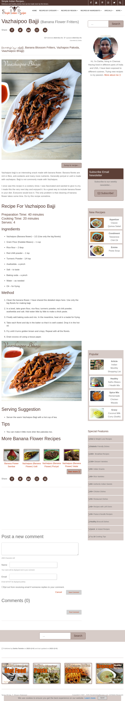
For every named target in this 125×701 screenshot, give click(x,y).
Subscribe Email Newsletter (99, 173)
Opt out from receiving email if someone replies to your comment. (33, 587)
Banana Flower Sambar (11, 458)
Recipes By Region (70, 13)
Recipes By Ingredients (92, 13)
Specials (109, 13)
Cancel (58, 592)
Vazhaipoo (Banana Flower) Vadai (71, 458)
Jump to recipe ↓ (71, 165)
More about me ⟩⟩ (112, 75)
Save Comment (74, 592)
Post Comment (74, 612)
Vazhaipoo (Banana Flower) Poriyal (51, 458)
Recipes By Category (49, 13)
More (119, 13)
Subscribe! (106, 193)
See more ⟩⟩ (74, 471)
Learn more (90, 698)
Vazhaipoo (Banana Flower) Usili (31, 458)
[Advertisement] (41, 508)
